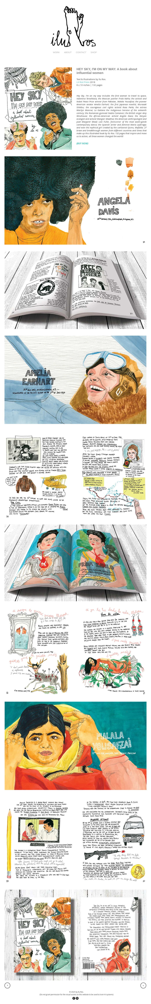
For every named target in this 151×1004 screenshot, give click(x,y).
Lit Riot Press (83, 82)
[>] (7, 985)
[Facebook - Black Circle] (73, 998)
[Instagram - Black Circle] (77, 998)
